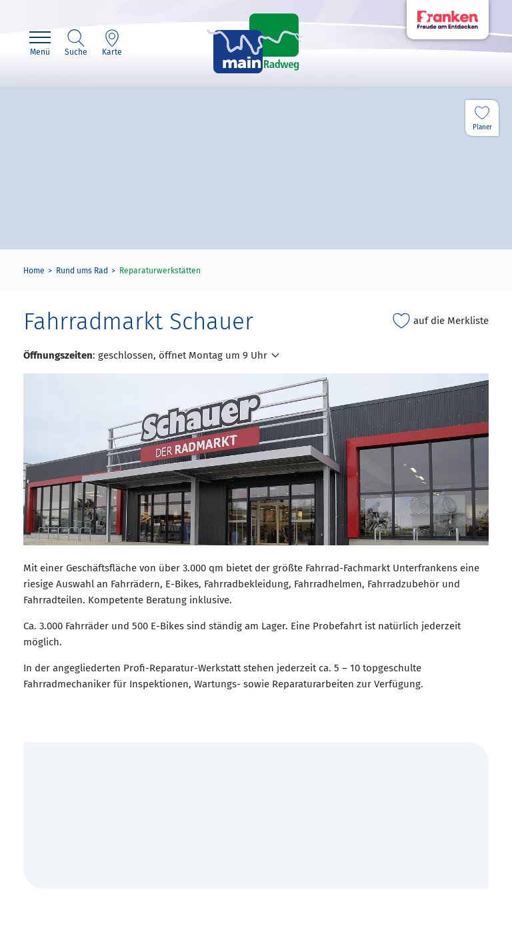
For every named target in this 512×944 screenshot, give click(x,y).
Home (34, 270)
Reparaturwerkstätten (160, 270)
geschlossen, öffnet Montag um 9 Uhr (182, 355)
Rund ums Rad (82, 270)
